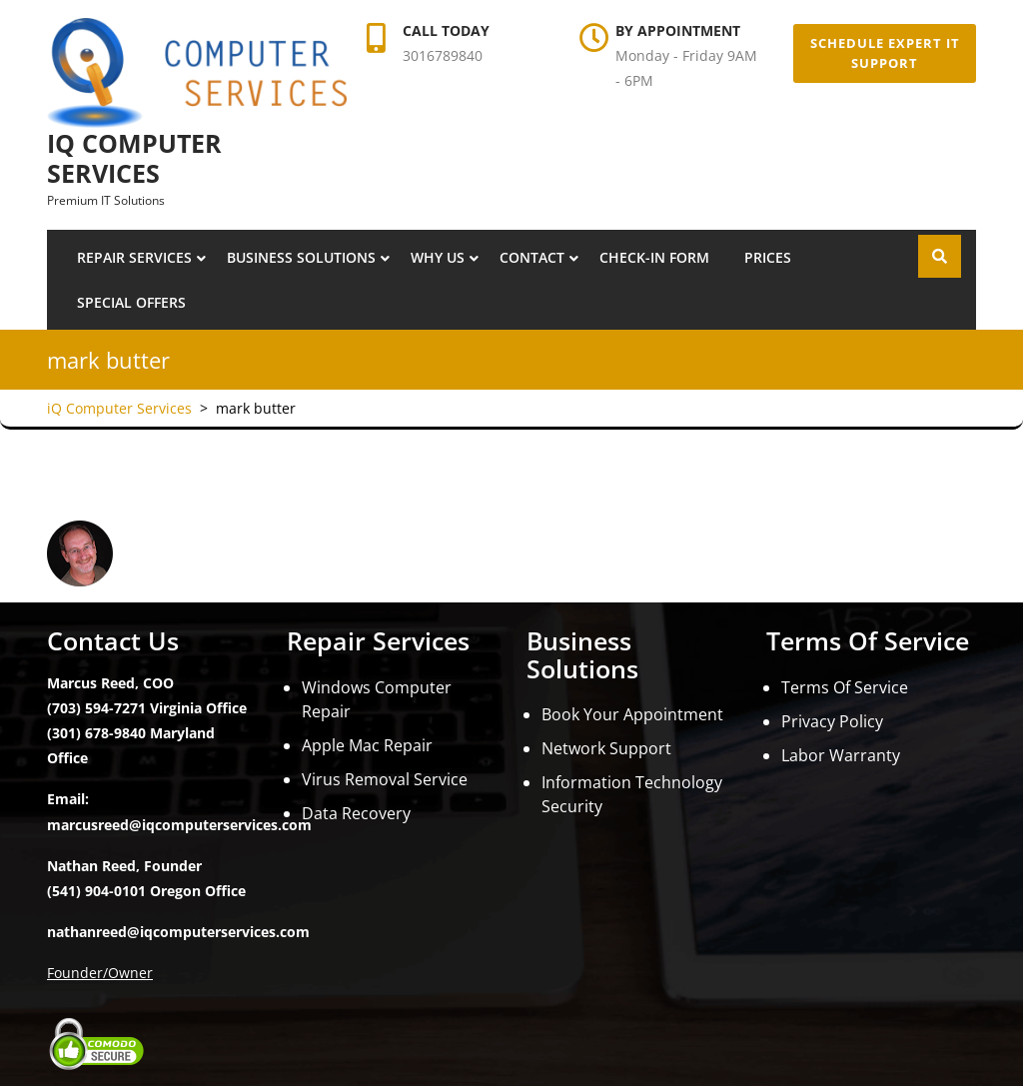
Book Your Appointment (632, 714)
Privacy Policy (832, 721)
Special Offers (131, 302)
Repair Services (134, 257)
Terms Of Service (844, 687)
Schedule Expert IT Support (884, 53)
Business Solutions (301, 257)
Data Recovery (356, 813)
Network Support (606, 748)
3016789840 (443, 55)
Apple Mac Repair (367, 745)
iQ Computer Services (134, 158)
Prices (767, 257)
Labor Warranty (840, 755)
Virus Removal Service (385, 779)
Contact (532, 257)
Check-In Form (654, 257)
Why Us (438, 257)
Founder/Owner (100, 972)
